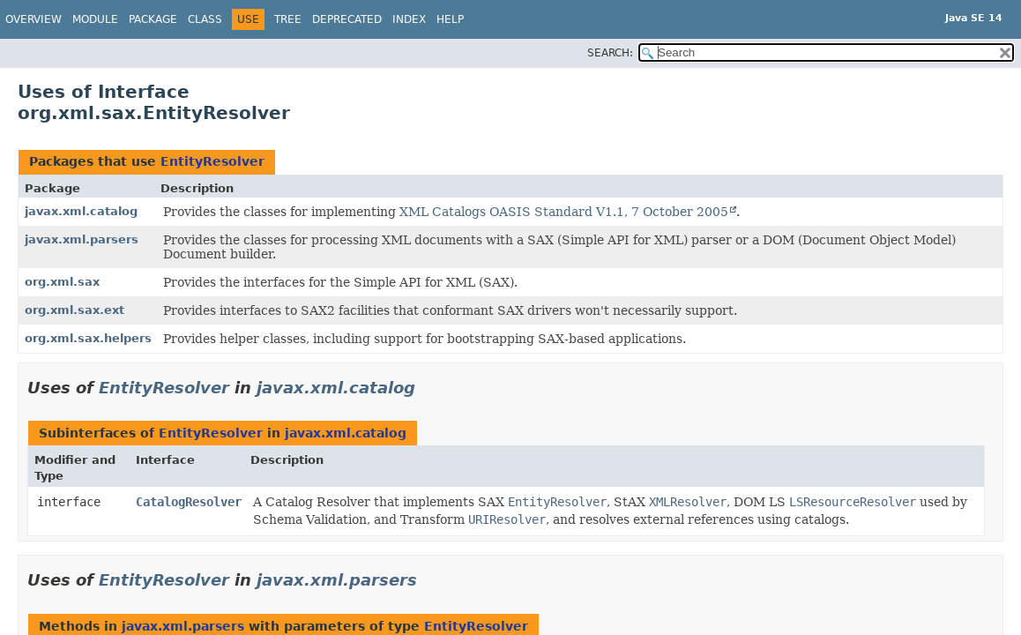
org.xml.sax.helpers (88, 338)
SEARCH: (610, 53)
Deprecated (347, 19)
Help (450, 19)
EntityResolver (212, 161)
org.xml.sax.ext (74, 310)
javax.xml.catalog (81, 211)
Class (205, 19)
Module (95, 19)
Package (153, 19)
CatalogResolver (189, 502)
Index (409, 19)
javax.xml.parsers (81, 239)
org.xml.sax (62, 281)
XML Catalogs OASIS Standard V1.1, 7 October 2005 (563, 212)
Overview (33, 19)
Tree (288, 19)
